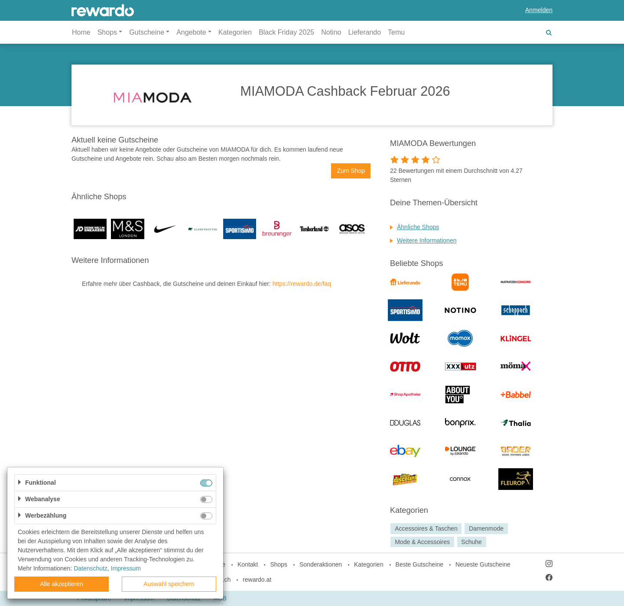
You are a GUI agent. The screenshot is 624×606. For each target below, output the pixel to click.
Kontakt (247, 564)
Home (81, 32)
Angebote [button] (191, 32)
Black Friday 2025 (286, 32)
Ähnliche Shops (418, 227)
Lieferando (364, 32)
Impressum (126, 568)
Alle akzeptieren (61, 583)
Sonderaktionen (320, 564)
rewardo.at (257, 579)
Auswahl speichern (169, 583)
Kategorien (235, 32)
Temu (396, 32)
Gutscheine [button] (146, 32)
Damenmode (486, 528)
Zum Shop (351, 170)
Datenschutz (90, 568)
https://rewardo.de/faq (302, 283)
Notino (331, 32)
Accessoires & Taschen (426, 528)
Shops (278, 564)
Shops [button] (107, 32)
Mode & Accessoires (422, 541)
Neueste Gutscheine (482, 564)
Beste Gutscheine (420, 564)
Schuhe (471, 541)
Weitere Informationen (426, 240)
